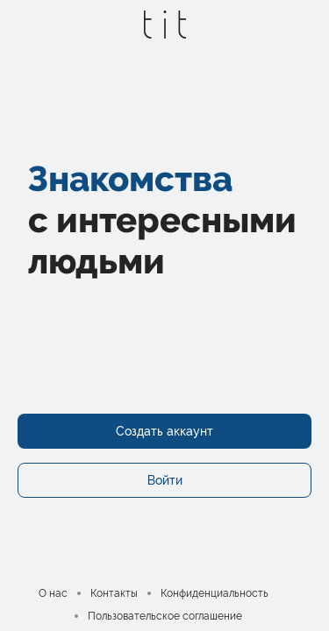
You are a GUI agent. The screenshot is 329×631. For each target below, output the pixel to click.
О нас (53, 593)
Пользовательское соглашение (165, 616)
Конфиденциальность (214, 593)
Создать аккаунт (164, 431)
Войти (164, 480)
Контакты (114, 593)
